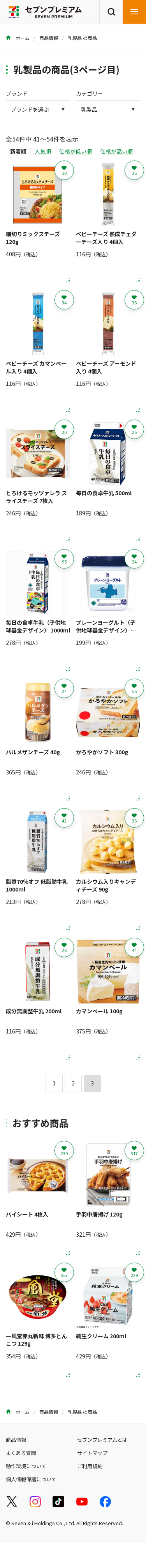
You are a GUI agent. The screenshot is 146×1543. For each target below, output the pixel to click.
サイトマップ (92, 1453)
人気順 (43, 151)
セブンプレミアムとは (102, 1439)
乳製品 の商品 (82, 38)
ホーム (18, 38)
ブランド (17, 93)
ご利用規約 (89, 1466)
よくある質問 (21, 1453)
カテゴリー (89, 93)
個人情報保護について (31, 1479)
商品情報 (48, 38)
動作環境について (26, 1466)
